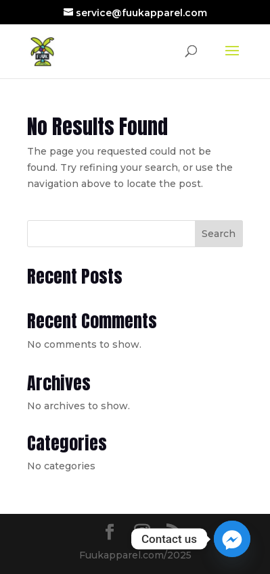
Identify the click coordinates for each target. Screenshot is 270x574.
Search (218, 234)
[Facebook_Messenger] (232, 539)
